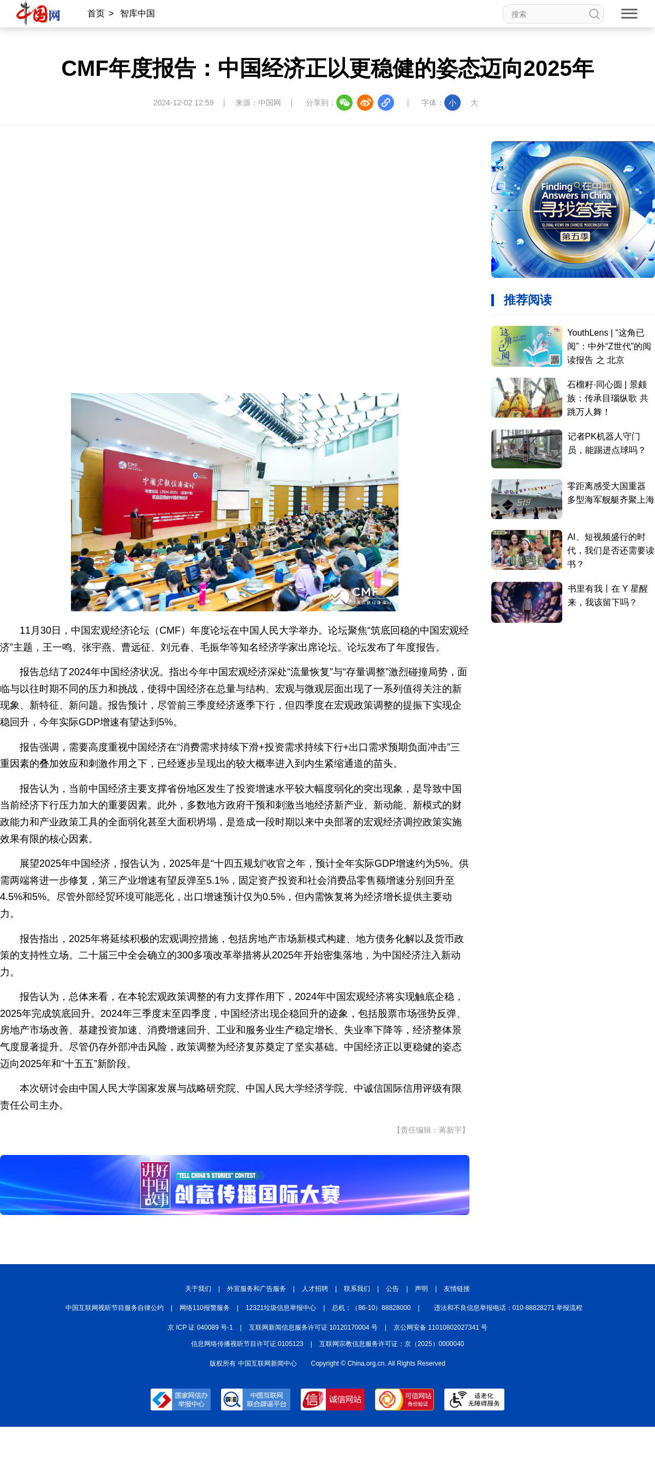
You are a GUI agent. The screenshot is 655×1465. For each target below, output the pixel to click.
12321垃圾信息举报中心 (281, 1308)
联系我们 (357, 1289)
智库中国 (137, 13)
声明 (421, 1289)
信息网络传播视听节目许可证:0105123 (247, 1344)
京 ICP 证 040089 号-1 (200, 1327)
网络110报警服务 (205, 1308)
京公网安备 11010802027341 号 (440, 1327)
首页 (96, 13)
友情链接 (457, 1289)
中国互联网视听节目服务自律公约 (115, 1308)
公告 (392, 1289)
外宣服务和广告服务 (256, 1289)
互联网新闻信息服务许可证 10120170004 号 (313, 1327)
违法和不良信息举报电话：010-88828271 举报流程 (508, 1308)
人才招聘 (315, 1289)
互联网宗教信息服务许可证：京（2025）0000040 (391, 1344)
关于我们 (198, 1289)
